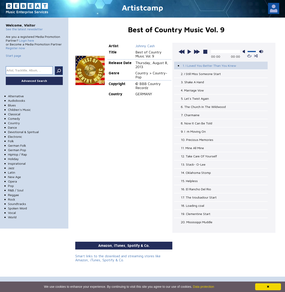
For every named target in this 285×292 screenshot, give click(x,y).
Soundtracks (17, 204)
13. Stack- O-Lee (193, 164)
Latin (11, 172)
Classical (14, 114)
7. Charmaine (190, 115)
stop (205, 52)
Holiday (13, 159)
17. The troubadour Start (199, 197)
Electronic (15, 136)
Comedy (14, 118)
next (197, 52)
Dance (12, 127)
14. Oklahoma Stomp (196, 172)
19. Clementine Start (195, 214)
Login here (26, 40)
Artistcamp (142, 7)
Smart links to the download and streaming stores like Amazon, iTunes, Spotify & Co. (118, 258)
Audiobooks (16, 100)
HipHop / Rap (17, 154)
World (12, 217)
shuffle (256, 56)
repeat (249, 56)
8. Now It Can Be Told (196, 123)
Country (14, 123)
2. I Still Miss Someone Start (201, 74)
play (189, 51)
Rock (11, 199)
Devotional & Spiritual (23, 132)
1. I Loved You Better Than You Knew (209, 65)
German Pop (17, 150)
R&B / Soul (15, 190)
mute (245, 51)
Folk (11, 141)
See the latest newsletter (24, 29)
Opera (12, 181)
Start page (13, 55)
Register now (15, 48)
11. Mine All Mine (192, 148)
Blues (12, 105)
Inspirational (17, 163)
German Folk (17, 145)
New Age (14, 177)
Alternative (16, 96)
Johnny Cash (145, 46)
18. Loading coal (192, 205)
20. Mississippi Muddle (196, 222)
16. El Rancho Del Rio (196, 189)
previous (182, 52)
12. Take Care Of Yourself (199, 156)
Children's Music (19, 110)
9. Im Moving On (193, 131)
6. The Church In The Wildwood (203, 107)
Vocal (12, 213)
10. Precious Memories (197, 140)
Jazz (11, 168)
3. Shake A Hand (192, 82)
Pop (11, 186)
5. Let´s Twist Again (195, 98)
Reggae (13, 195)
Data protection (203, 286)
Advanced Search (34, 81)
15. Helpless (189, 181)
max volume (261, 51)
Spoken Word (17, 208)
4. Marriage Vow (192, 90)
